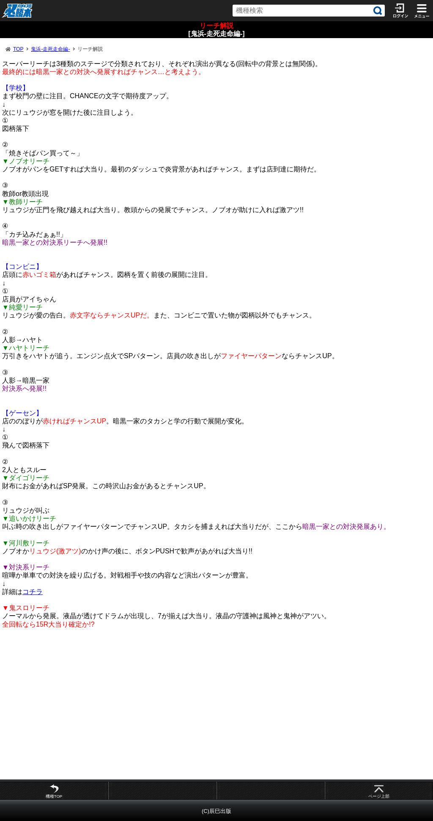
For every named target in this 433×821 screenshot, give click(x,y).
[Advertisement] (216, 703)
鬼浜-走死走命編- (50, 49)
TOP (18, 49)
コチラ (32, 591)
